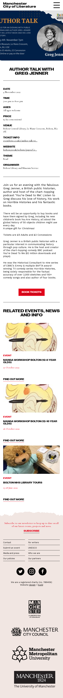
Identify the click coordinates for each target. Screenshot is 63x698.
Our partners (34, 558)
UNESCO (32, 548)
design (32, 585)
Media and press (11, 553)
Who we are (34, 553)
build (40, 585)
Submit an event (11, 548)
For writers (33, 542)
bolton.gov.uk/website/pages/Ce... (20, 149)
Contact (7, 542)
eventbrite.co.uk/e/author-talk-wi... (20, 140)
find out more (13, 379)
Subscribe (31, 530)
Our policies (9, 558)
